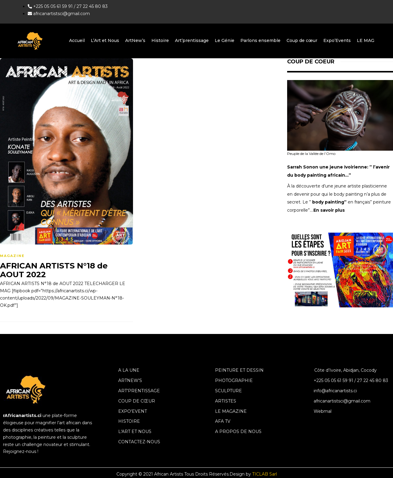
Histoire (160, 40)
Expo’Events (337, 40)
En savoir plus (329, 210)
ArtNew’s (135, 40)
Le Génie (224, 40)
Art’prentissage (192, 40)
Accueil (77, 40)
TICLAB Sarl (264, 474)
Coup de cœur (302, 40)
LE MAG (365, 40)
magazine (12, 256)
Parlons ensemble (260, 40)
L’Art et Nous (105, 40)
